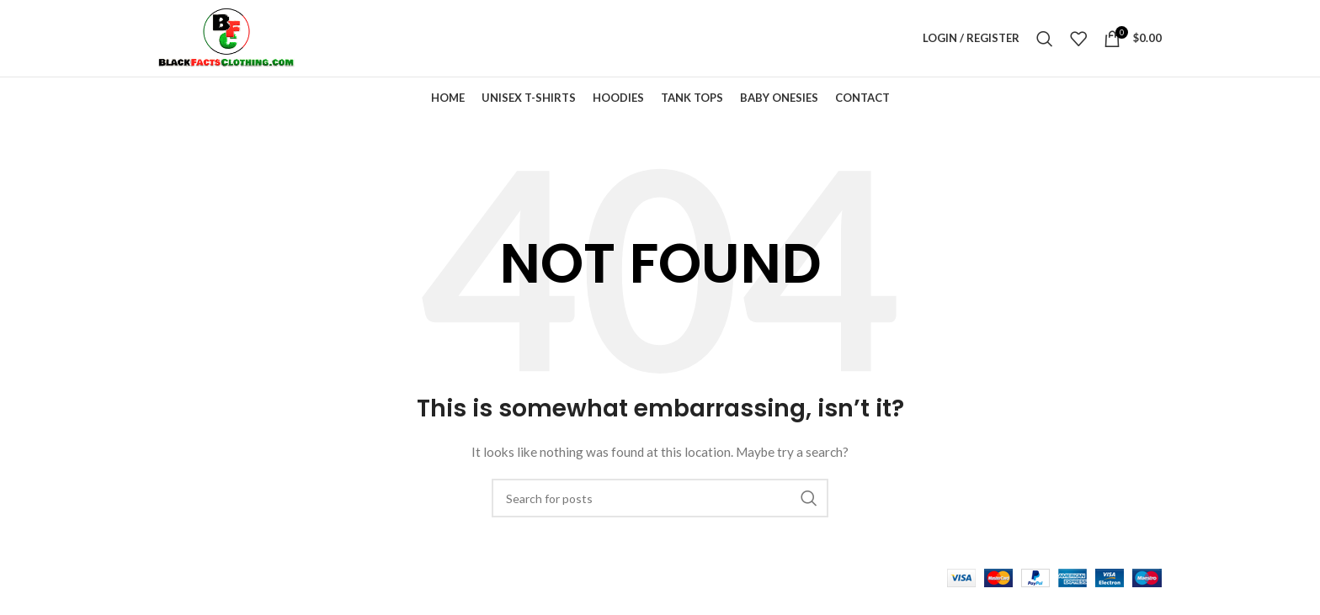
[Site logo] (237, 42)
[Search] (1045, 44)
